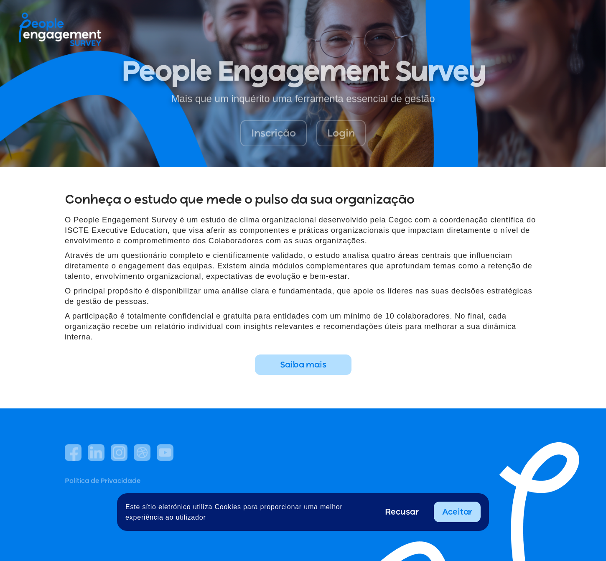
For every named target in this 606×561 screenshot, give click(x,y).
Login (341, 139)
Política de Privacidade (102, 502)
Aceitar (457, 512)
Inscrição (273, 139)
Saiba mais (303, 365)
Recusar (402, 512)
